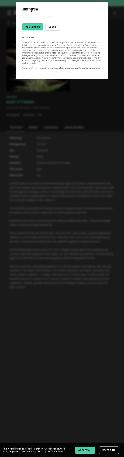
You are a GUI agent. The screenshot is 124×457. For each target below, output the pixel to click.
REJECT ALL (108, 450)
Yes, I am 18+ (32, 27)
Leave (52, 27)
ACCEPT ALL (85, 450)
